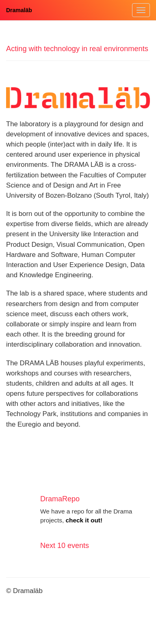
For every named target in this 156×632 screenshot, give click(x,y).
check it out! (83, 520)
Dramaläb (19, 10)
